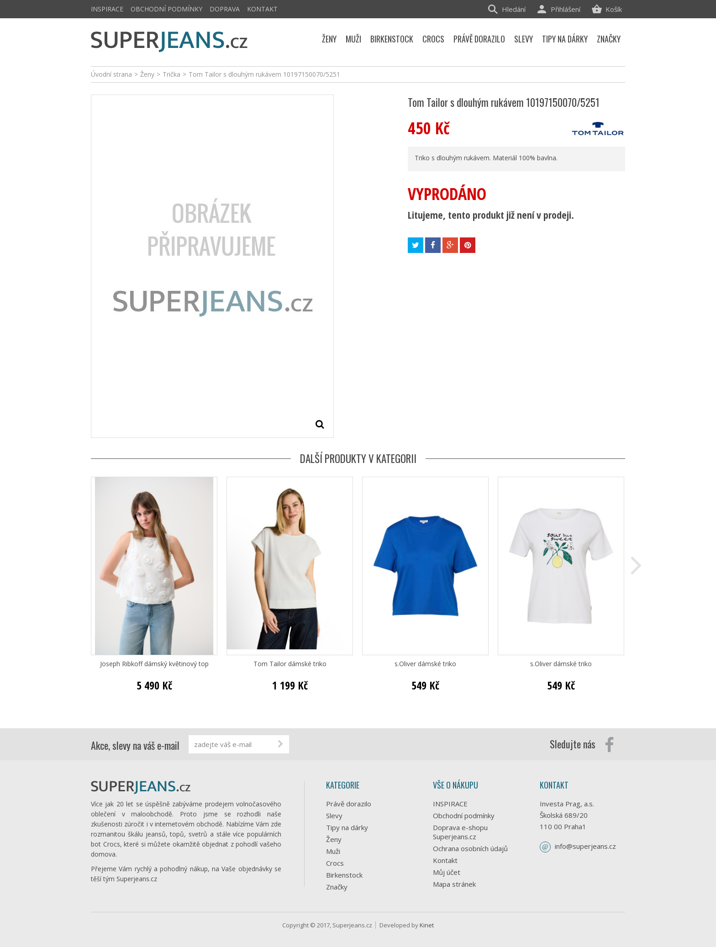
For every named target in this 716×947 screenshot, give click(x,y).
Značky (336, 886)
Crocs (335, 863)
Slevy (334, 815)
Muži (333, 851)
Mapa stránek (454, 884)
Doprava (225, 9)
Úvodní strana (111, 74)
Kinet (427, 925)
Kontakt (262, 9)
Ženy (334, 839)
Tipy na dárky (347, 827)
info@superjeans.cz (585, 846)
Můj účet (446, 872)
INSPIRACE (107, 9)
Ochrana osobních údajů (470, 848)
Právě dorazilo (348, 803)
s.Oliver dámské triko (425, 664)
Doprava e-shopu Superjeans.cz (460, 832)
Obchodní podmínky (166, 9)
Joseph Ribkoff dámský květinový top (154, 664)
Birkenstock (344, 874)
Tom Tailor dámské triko (289, 664)
